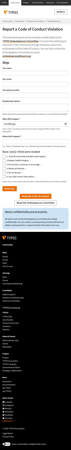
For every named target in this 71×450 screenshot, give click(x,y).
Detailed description (11, 101)
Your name (7, 68)
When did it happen (11, 119)
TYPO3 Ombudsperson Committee (20, 41)
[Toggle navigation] (60, 11)
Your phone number (10, 90)
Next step (10, 188)
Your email (6, 79)
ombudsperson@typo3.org (16, 56)
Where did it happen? (12, 136)
